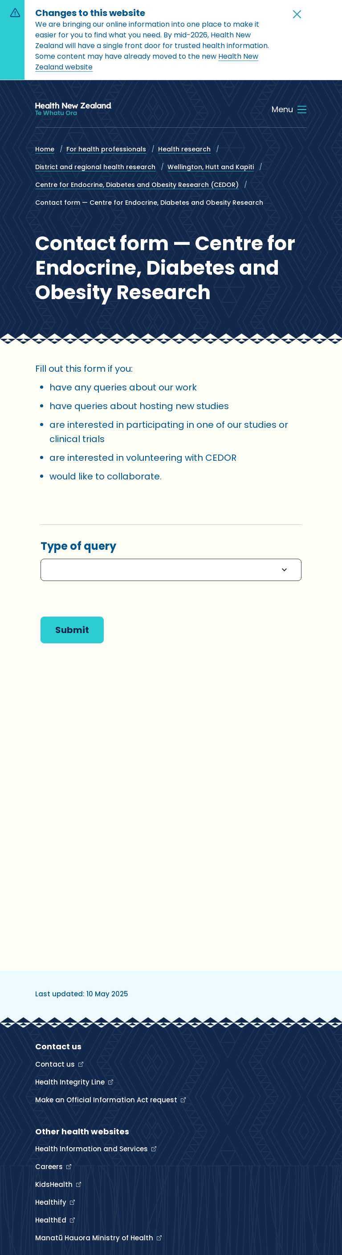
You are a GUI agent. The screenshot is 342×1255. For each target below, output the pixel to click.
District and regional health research (95, 166)
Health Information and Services (92, 1148)
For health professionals (106, 149)
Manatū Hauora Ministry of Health (95, 1238)
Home (44, 149)
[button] (297, 14)
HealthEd (51, 1220)
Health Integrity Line (70, 1082)
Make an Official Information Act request (107, 1100)
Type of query (78, 546)
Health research (184, 149)
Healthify (51, 1202)
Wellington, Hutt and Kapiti (210, 166)
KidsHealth (54, 1184)
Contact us (56, 1064)
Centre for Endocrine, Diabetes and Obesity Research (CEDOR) (137, 184)
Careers (50, 1166)
